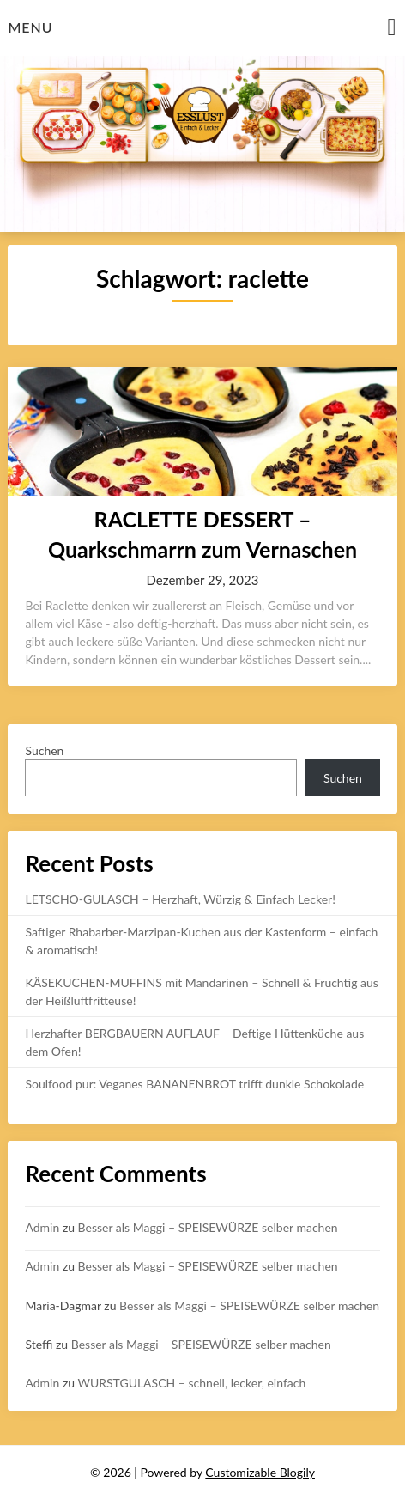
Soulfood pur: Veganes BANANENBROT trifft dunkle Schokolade (194, 1083)
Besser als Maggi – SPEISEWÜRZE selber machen (208, 1227)
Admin (42, 1227)
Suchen (44, 750)
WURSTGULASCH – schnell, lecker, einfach (191, 1382)
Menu (30, 27)
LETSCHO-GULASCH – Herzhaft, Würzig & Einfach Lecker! (180, 899)
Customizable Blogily (260, 1472)
